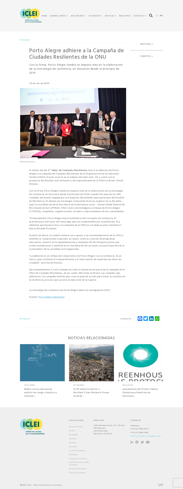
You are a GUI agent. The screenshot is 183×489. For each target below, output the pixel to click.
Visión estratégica (77, 451)
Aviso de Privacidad (77, 469)
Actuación (94, 16)
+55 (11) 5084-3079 (139, 429)
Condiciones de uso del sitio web (79, 463)
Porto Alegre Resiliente (51, 296)
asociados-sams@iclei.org (148, 436)
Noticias (109, 16)
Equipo (72, 431)
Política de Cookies (77, 473)
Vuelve (25, 40)
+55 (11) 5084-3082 (139, 432)
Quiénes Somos (58, 16)
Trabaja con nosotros (78, 459)
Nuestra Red (77, 16)
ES (157, 15)
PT (161, 15)
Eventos (146, 56)
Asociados (73, 435)
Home (44, 15)
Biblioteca (124, 15)
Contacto (138, 16)
